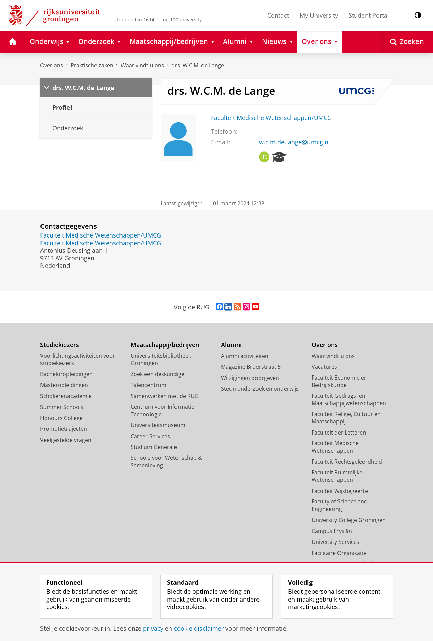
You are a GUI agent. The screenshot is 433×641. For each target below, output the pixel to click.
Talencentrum (148, 385)
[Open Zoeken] (407, 42)
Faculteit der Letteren (339, 432)
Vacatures (324, 366)
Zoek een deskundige (157, 374)
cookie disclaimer (199, 628)
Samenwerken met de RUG (165, 396)
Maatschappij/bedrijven (165, 345)
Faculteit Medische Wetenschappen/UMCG (271, 118)
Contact (278, 15)
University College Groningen (349, 520)
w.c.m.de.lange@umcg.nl (294, 142)
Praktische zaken (92, 65)
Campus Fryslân (332, 531)
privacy (153, 628)
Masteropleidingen (64, 385)
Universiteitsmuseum (158, 425)
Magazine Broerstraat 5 (251, 366)
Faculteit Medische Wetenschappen (335, 446)
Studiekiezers (59, 345)
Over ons (51, 65)
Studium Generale (154, 447)
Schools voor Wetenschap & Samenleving (166, 461)
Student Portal (369, 15)
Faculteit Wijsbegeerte (340, 491)
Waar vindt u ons (142, 65)
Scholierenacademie (66, 396)
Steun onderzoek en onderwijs (260, 388)
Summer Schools (61, 407)
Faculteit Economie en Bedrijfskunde (340, 381)
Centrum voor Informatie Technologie (162, 410)
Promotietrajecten (63, 429)
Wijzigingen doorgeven (250, 378)
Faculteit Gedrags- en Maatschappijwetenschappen (349, 399)
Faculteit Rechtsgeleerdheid (347, 461)
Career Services (150, 436)
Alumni (231, 345)
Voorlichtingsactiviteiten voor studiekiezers (77, 359)
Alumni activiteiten (244, 356)
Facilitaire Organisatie (339, 553)
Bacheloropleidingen (66, 374)
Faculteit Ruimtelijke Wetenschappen (337, 476)
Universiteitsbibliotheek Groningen (161, 359)
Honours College (61, 418)
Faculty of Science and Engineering (340, 505)
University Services (335, 542)
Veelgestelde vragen (65, 440)
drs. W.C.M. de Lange (197, 65)
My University (319, 15)
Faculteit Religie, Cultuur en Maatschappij (346, 417)
